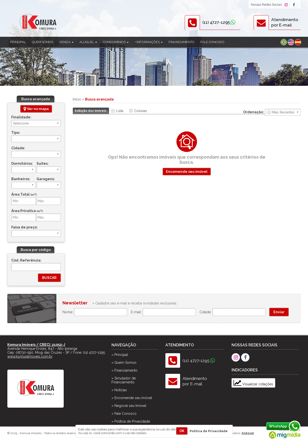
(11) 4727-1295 (216, 22)
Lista (119, 111)
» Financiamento (124, 370)
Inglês (291, 42)
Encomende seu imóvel (187, 172)
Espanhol (298, 42)
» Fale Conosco (123, 413)
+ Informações (149, 42)
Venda (66, 42)
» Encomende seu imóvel (131, 398)
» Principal (119, 355)
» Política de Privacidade (130, 421)
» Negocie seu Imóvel (128, 406)
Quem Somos (42, 42)
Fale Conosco (212, 42)
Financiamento (182, 42)
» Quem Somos (123, 363)
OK (181, 431)
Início (77, 99)
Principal (18, 42)
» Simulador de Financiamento (123, 380)
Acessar (248, 433)
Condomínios (116, 42)
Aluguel (88, 42)
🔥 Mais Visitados (283, 112)
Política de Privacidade (209, 431)
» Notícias (119, 390)
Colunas (140, 111)
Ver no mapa (36, 109)
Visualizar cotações (253, 384)
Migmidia (283, 434)
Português (284, 42)
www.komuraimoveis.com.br (29, 356)
